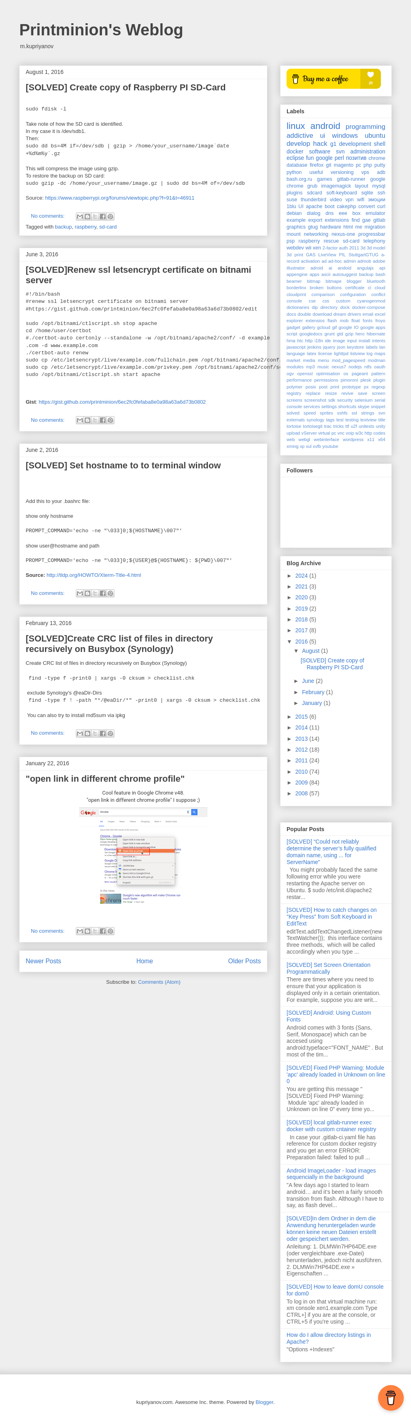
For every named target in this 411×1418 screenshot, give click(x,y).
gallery (308, 327)
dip (315, 307)
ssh (381, 193)
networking (316, 234)
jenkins (314, 347)
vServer (309, 433)
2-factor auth (335, 247)
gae (366, 220)
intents (378, 340)
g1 (333, 144)
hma (291, 340)
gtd (340, 333)
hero (360, 333)
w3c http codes (370, 433)
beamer (294, 281)
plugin (379, 380)
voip (350, 433)
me (358, 227)
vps (365, 172)
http (309, 340)
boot (330, 206)
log (369, 353)
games (324, 179)
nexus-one (343, 234)
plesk (365, 380)
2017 (302, 630)
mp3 (310, 366)
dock (345, 307)
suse (292, 199)
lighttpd (341, 353)
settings (329, 406)
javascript (296, 347)
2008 (302, 793)
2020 (302, 597)
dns (330, 213)
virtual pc (327, 433)
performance (299, 380)
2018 (302, 619)
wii (308, 248)
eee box (349, 213)
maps (379, 353)
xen (317, 248)
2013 (302, 739)
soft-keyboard (341, 193)
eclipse (295, 158)
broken (317, 287)
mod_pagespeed (348, 360)
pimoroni (349, 380)
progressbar (371, 234)
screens (294, 400)
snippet (378, 406)
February (314, 692)
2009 (302, 782)
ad (323, 261)
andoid (345, 268)
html (348, 227)
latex (312, 353)
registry (294, 393)
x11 (370, 439)
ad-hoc (335, 261)
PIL (342, 254)
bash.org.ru (299, 179)
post (323, 386)
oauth (379, 366)
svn (340, 151)
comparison (323, 294)
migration (374, 227)
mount (294, 234)
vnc (341, 433)
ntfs (368, 366)
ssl (354, 413)
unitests (366, 426)
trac (328, 426)
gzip (349, 333)
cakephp (346, 206)
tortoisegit (313, 426)
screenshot (315, 400)
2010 (302, 771)
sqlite (367, 193)
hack (320, 143)
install (364, 340)
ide (328, 340)
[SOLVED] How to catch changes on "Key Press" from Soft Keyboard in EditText (332, 917)
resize (331, 393)
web (291, 439)
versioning (342, 172)
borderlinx (296, 287)
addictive (300, 135)
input (352, 340)
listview (357, 353)
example (296, 220)
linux (296, 126)
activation (310, 261)
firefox (317, 165)
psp (291, 241)
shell (379, 144)
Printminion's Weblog (101, 30)
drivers (354, 314)
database (297, 165)
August (311, 651)
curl (381, 206)
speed (309, 413)
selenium (364, 400)
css (325, 300)
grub (312, 186)
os (346, 373)
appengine (297, 274)
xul (308, 446)
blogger (354, 281)
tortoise (294, 426)
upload (293, 433)
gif (334, 327)
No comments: (48, 216)
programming (365, 127)
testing (351, 419)
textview (368, 419)
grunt (329, 333)
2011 (354, 247)
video (336, 199)
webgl (304, 439)
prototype (351, 386)
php (368, 165)
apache (314, 206)
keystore (355, 347)
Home (144, 961)
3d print (295, 254)
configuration (353, 294)
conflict (378, 294)
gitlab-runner (351, 179)
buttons (334, 287)
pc (358, 165)
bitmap (314, 281)
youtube (330, 446)
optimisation (328, 373)
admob (364, 261)
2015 (302, 716)
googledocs (310, 333)
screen (378, 393)
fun (309, 158)
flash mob (338, 320)
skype (363, 406)
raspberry (85, 227)
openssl (305, 373)
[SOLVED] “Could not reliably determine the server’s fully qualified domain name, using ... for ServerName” (331, 851)
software (319, 151)
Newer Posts (43, 961)
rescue (331, 241)
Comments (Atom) (159, 982)
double (304, 314)
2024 (302, 575)
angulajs (365, 268)
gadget (293, 327)
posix (310, 386)
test (340, 419)
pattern (378, 373)
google (324, 158)
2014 (302, 727)
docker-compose (368, 307)
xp (302, 446)
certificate (354, 287)
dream (340, 314)
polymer (295, 386)
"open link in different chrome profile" (105, 779)
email (367, 314)
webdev (295, 248)
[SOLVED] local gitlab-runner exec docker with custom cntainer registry (331, 1125)
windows (345, 135)
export (315, 220)
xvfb (317, 446)
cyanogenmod (371, 300)
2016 (302, 641)
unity (380, 426)
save (363, 393)
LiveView (327, 254)
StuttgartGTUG (363, 254)
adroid (317, 268)
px (366, 386)
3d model (376, 247)
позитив (356, 158)
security (345, 400)
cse (312, 300)
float (356, 320)
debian (294, 213)
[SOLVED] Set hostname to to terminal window (123, 465)
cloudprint (296, 294)
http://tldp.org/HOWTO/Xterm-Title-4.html (94, 575)
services (311, 406)
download (322, 314)
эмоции (376, 199)
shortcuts (347, 406)
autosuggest (344, 274)
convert (366, 206)
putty (379, 165)
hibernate (375, 333)
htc (300, 340)
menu (323, 360)
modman (376, 360)
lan (382, 347)
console (294, 300)
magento (343, 165)
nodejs (355, 366)
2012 (302, 749)
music (323, 366)
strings (367, 413)
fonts (367, 320)
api (382, 268)
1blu (291, 206)
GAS (310, 254)
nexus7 (339, 366)
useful (316, 172)
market (293, 360)
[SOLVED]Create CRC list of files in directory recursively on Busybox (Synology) (119, 643)
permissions (326, 380)
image (339, 340)
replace (313, 393)
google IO (349, 327)
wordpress (353, 439)
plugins (295, 193)
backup (63, 227)
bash (380, 274)
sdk (331, 400)
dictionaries (298, 307)
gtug (313, 227)
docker (295, 151)
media (309, 360)
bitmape (334, 281)
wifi (360, 199)
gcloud (323, 327)
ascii (325, 274)
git (328, 165)
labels (371, 347)
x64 (381, 439)
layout (361, 186)
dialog (314, 213)
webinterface (326, 439)
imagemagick (336, 186)
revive (348, 393)
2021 (302, 586)
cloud (379, 287)
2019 (302, 608)
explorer (295, 320)
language (296, 353)
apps (314, 274)
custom (343, 300)
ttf (347, 426)
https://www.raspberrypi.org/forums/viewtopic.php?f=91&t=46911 (119, 198)
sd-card (107, 227)
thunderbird (313, 199)
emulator (375, 213)
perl (339, 158)
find (356, 220)
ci (369, 287)
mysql (378, 186)
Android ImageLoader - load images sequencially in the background (331, 1174)
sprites (326, 413)
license (325, 353)
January (313, 703)
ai (330, 268)
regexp (378, 386)
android (325, 126)
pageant (360, 373)
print (334, 386)
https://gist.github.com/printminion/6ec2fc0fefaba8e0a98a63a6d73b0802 (122, 402)
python (294, 172)
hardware (330, 227)
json (341, 347)
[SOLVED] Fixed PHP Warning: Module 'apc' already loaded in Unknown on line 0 (336, 1075)
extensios (315, 320)
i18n (319, 340)
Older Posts (244, 961)
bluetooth (376, 281)
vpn (350, 199)
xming (293, 446)
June (308, 681)
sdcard (314, 193)
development (355, 144)
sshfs (342, 413)
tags (330, 419)
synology (315, 419)
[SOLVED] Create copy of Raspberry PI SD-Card (126, 87)
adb (381, 172)
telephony (374, 241)
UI (301, 206)
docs (291, 314)
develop (298, 143)
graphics (296, 227)
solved (293, 413)
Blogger (264, 1402)
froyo (380, 320)
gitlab (379, 220)
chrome (376, 158)
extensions (337, 220)
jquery (329, 347)
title (381, 419)
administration (367, 151)
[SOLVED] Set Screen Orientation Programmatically (328, 968)
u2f (354, 426)
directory (329, 307)
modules (295, 366)
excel (380, 314)
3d (362, 247)
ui (322, 135)
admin (350, 261)
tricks (338, 426)
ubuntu (375, 135)
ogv (290, 373)
